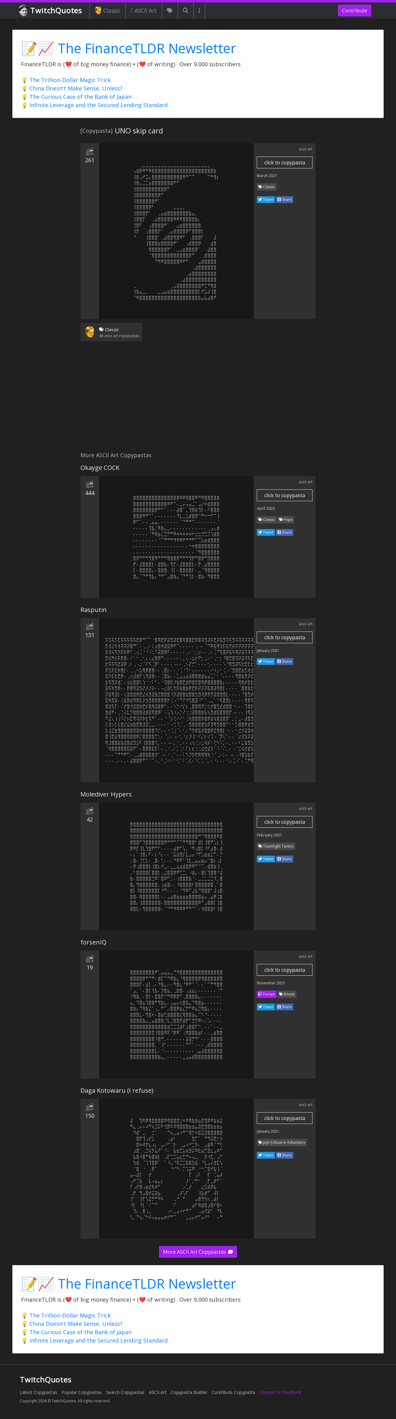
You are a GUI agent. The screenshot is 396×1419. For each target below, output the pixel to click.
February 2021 (269, 835)
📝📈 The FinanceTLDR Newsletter (128, 48)
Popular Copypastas (82, 1392)
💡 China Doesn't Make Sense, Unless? (72, 88)
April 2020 (266, 508)
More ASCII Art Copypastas (198, 1251)
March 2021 (267, 175)
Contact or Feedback (280, 1392)
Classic (107, 10)
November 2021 (271, 983)
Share (285, 199)
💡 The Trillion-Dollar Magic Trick (66, 80)
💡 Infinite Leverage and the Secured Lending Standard (94, 105)
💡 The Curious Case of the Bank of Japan (76, 96)
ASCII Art (144, 10)
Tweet (265, 199)
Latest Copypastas (38, 1392)
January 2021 (268, 650)
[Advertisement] (198, 400)
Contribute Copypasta (233, 1392)
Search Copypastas (125, 1392)
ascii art (305, 149)
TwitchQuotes (51, 11)
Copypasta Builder (189, 1392)
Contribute (354, 10)
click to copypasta (284, 162)
